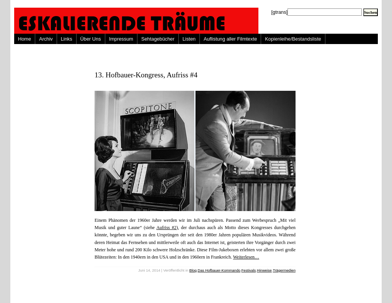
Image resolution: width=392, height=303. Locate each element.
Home (24, 39)
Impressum (121, 39)
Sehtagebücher (158, 39)
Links (66, 39)
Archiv (46, 39)
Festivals (248, 270)
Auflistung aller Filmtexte (230, 39)
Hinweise (264, 270)
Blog (192, 270)
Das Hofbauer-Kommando (219, 270)
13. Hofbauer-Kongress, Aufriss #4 (146, 75)
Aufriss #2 (166, 227)
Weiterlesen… (246, 257)
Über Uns (90, 39)
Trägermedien (284, 270)
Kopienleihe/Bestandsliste (293, 39)
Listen (189, 39)
